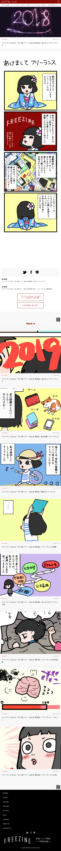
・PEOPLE (5, 793)
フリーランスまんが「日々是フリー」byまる (20, 5)
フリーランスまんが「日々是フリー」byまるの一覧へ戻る (30, 297)
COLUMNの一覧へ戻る (30, 305)
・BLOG (4, 815)
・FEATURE (5, 806)
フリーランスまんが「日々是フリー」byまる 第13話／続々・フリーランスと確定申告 (30, 288)
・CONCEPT (5, 819)
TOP (3, 5)
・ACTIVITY (5, 810)
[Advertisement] (30, 251)
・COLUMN (5, 802)
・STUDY (4, 797)
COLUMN (7, 5)
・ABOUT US (6, 824)
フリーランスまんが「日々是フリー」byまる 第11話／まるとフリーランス (30, 280)
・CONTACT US (6, 828)
